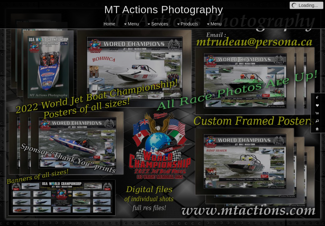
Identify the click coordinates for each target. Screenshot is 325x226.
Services (157, 24)
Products (187, 24)
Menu (131, 24)
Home (109, 23)
